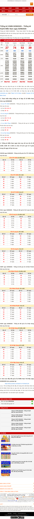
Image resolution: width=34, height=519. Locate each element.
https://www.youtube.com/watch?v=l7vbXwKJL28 (17, 383)
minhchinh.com (4, 93)
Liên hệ (14, 513)
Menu (32, 3)
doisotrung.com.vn (18, 0)
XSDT (23, 8)
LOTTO (24, 11)
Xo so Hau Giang (5, 133)
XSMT (10, 8)
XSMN (3, 8)
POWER (10, 11)
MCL (28, 515)
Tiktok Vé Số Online (16, 93)
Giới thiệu (9, 513)
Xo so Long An (4, 113)
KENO (30, 11)
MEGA (3, 11)
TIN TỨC (30, 8)
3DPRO (17, 11)
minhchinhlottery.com (11, 0)
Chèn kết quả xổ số (22, 513)
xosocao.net (24, 0)
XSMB (17, 8)
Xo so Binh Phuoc (6, 123)
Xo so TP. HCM (5, 103)
